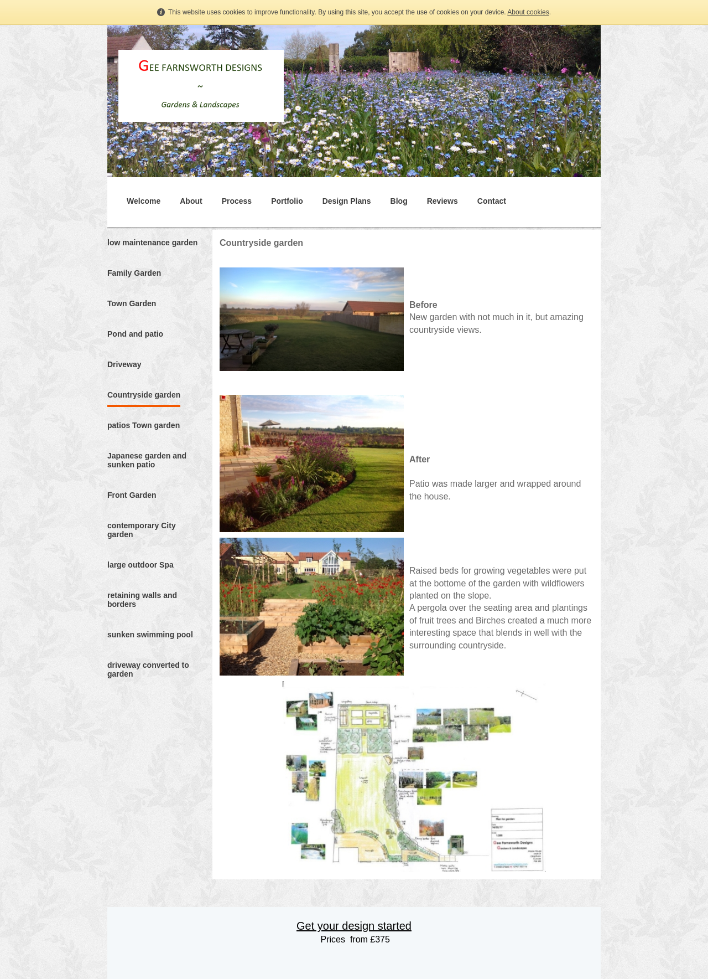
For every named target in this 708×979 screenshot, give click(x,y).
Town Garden (131, 303)
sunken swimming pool (150, 634)
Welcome (143, 201)
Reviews (442, 201)
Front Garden (132, 495)
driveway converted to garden (148, 669)
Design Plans (346, 201)
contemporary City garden (141, 530)
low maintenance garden (152, 242)
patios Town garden (143, 425)
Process (237, 201)
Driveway (124, 364)
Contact (491, 201)
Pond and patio (135, 333)
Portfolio (287, 201)
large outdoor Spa (140, 564)
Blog (399, 201)
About (191, 201)
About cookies (528, 12)
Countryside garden (143, 394)
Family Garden (134, 273)
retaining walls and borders (142, 600)
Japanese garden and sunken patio (146, 460)
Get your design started (354, 926)
